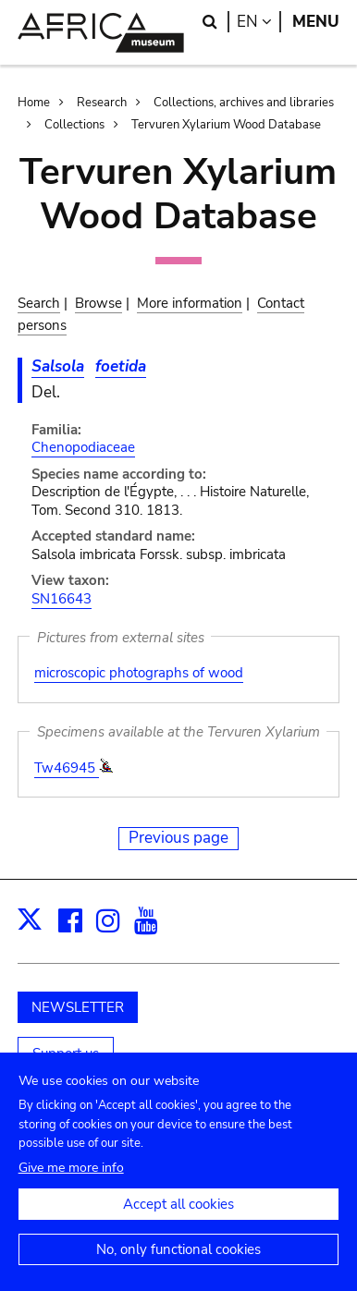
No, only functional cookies (178, 1268)
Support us (65, 1053)
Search (39, 303)
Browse (98, 303)
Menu (315, 21)
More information (189, 303)
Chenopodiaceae (83, 447)
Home (34, 102)
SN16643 (61, 599)
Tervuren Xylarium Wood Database (226, 124)
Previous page (178, 837)
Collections (74, 124)
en (259, 21)
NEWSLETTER (77, 1007)
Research (102, 102)
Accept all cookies (178, 1222)
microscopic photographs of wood (138, 673)
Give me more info (71, 1186)
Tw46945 (66, 768)
